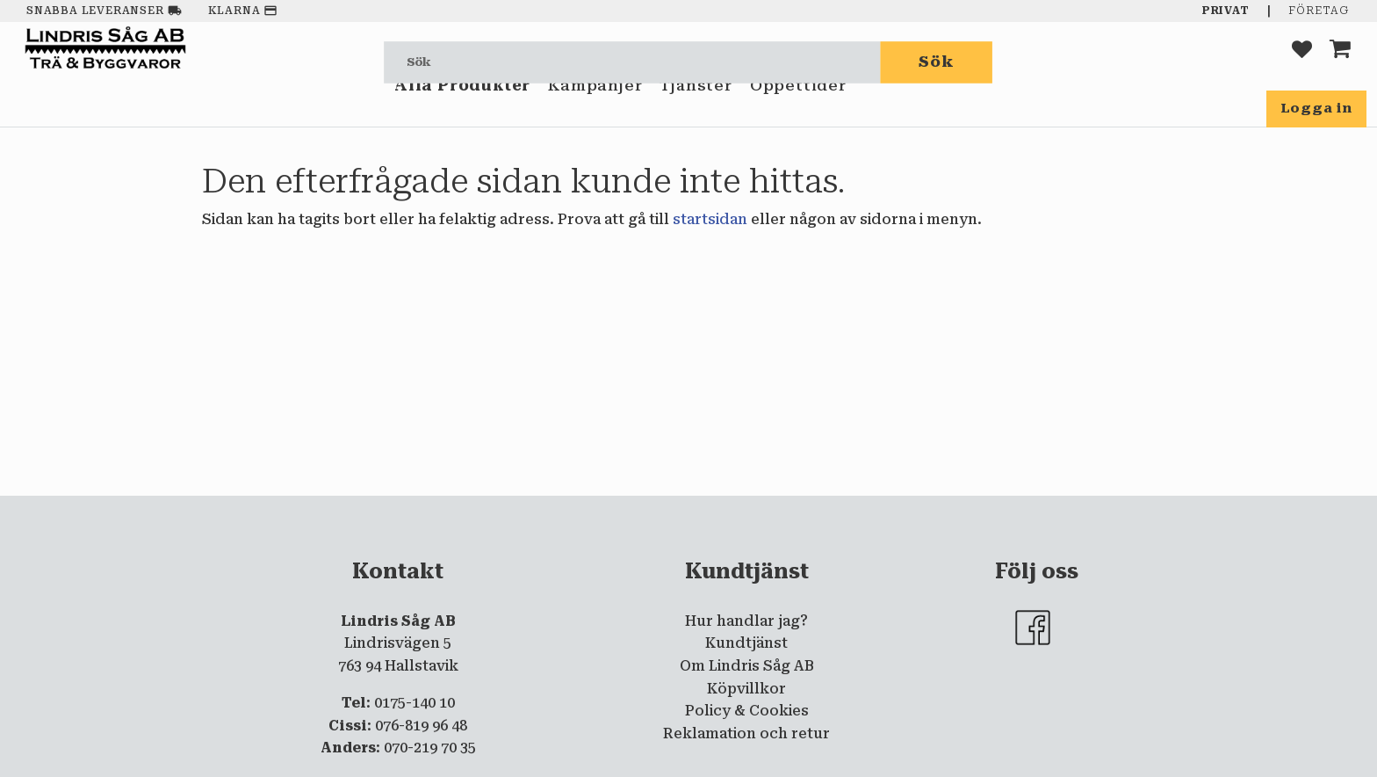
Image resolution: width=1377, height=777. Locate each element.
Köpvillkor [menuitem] (746, 688)
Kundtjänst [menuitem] (746, 643)
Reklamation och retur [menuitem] (746, 733)
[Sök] (937, 62)
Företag (1318, 10)
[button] (1302, 62)
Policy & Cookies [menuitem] (747, 710)
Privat (1226, 10)
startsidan (710, 219)
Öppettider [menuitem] (798, 112)
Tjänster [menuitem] (696, 112)
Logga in (1316, 108)
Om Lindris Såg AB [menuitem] (747, 665)
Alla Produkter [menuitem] (462, 112)
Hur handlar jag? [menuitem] (746, 621)
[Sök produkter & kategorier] (632, 62)
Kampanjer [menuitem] (595, 112)
